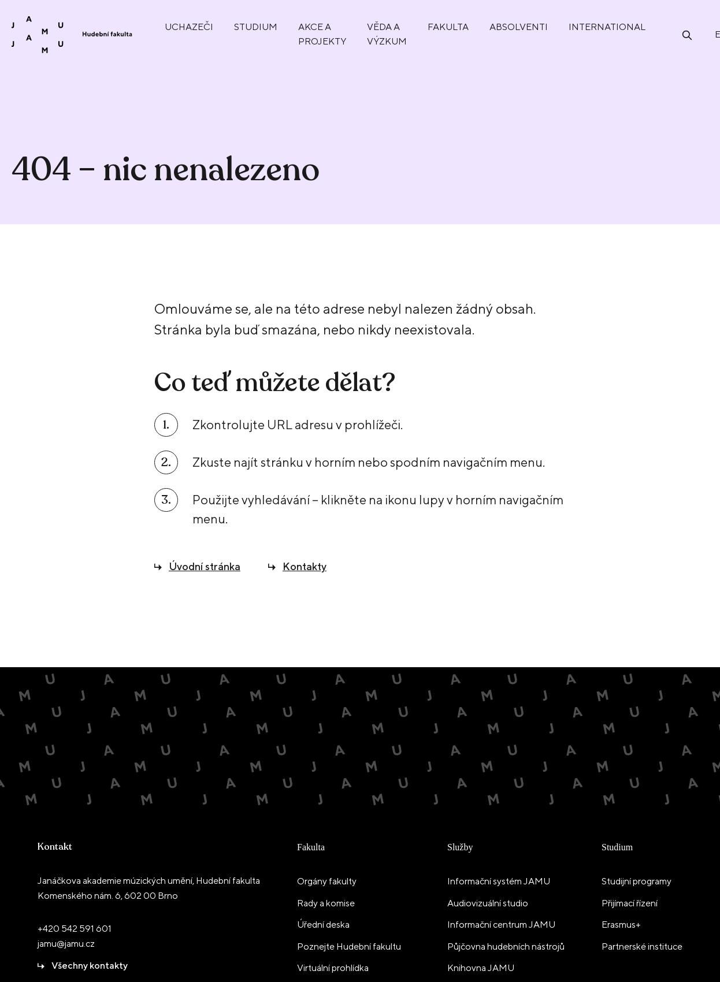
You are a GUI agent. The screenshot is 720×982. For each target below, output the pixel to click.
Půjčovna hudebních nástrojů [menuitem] (506, 946)
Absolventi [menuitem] (518, 26)
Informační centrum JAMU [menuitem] (501, 924)
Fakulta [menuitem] (448, 26)
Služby (460, 847)
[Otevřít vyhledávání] (687, 34)
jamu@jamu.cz (66, 943)
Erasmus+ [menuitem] (621, 924)
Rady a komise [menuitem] (326, 903)
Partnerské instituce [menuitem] (642, 946)
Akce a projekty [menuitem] (322, 34)
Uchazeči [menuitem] (189, 26)
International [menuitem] (607, 26)
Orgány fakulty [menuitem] (327, 881)
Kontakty (304, 566)
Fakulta (311, 847)
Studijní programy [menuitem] (636, 881)
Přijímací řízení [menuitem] (630, 903)
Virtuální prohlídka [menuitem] (333, 967)
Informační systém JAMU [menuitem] (498, 881)
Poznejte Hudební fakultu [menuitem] (349, 946)
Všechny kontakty (89, 965)
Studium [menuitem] (255, 26)
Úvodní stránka (204, 566)
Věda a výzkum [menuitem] (387, 34)
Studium (617, 847)
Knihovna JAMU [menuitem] (480, 967)
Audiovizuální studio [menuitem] (487, 903)
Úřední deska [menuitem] (323, 924)
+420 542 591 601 (75, 928)
